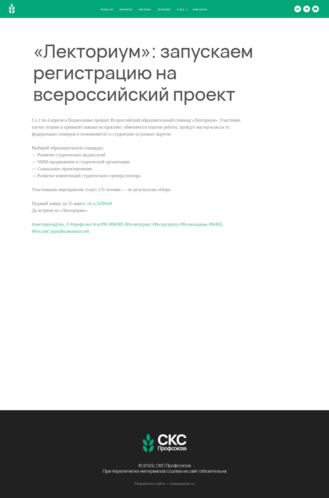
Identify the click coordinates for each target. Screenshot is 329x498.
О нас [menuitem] (181, 9)
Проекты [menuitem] (126, 9)
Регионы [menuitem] (164, 9)
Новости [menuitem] (107, 9)
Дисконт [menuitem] (145, 9)
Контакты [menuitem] (200, 9)
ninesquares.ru (182, 483)
